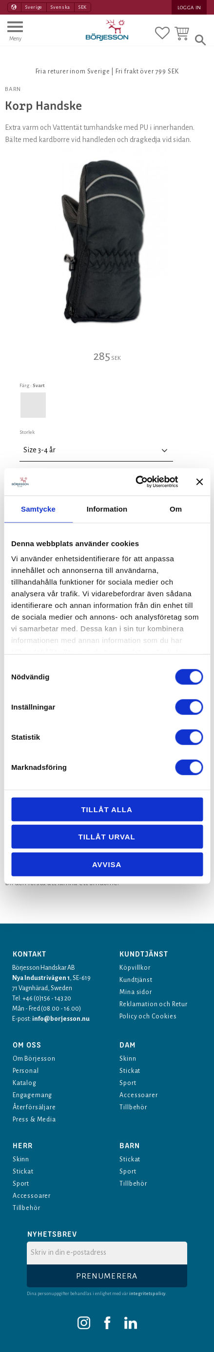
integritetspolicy (147, 1293)
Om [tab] (176, 508)
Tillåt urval (107, 837)
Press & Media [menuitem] (34, 1119)
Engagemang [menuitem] (32, 1095)
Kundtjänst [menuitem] (135, 980)
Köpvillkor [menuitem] (134, 967)
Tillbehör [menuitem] (133, 1107)
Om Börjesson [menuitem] (34, 1058)
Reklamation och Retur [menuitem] (153, 1004)
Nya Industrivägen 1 (41, 978)
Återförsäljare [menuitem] (34, 1107)
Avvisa (106, 864)
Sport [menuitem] (127, 1083)
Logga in (189, 7)
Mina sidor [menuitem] (135, 992)
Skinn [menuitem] (127, 1058)
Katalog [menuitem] (25, 1083)
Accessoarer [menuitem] (138, 1095)
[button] (15, 35)
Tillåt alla (106, 809)
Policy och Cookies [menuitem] (147, 1016)
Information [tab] (107, 508)
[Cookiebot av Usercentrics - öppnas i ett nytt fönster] (136, 482)
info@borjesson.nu (61, 1018)
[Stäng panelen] (199, 482)
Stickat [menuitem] (129, 1070)
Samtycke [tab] (38, 508)
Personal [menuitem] (26, 1070)
